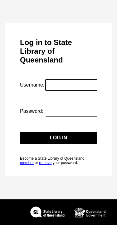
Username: (32, 85)
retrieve (45, 163)
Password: (31, 111)
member (27, 163)
